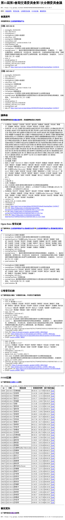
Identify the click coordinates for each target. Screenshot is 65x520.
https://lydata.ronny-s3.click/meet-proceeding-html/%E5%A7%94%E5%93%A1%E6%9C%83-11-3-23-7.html (25, 216)
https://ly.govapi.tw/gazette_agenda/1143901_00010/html (30, 332)
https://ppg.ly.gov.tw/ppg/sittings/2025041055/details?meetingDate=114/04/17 (35, 108)
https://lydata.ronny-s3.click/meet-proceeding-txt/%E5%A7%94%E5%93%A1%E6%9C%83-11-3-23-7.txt (24, 212)
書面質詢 (43, 11)
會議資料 (8, 11)
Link (52, 391)
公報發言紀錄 (25, 11)
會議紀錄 (16, 120)
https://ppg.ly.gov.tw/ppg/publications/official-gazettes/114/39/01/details (38, 336)
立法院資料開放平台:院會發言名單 (22, 229)
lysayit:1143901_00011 (17, 370)
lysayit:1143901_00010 (17, 337)
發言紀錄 (16, 11)
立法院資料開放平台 (17, 21)
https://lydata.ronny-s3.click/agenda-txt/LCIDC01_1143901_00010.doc (33, 334)
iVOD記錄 (35, 11)
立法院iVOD (14, 382)
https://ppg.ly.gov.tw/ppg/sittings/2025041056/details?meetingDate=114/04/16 (35, 67)
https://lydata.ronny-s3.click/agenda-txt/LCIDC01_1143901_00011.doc (33, 367)
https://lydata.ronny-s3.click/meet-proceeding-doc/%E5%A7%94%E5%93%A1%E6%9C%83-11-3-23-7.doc (24, 209)
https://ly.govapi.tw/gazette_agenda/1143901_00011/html (30, 365)
